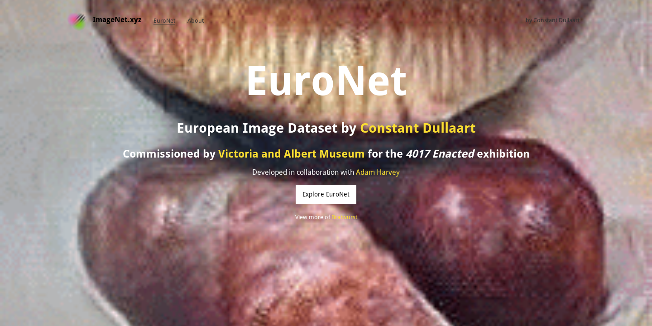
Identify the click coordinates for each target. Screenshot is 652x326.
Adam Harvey (378, 172)
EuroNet (164, 20)
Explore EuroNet (326, 194)
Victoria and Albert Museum (291, 154)
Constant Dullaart (556, 20)
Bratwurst (344, 217)
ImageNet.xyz (117, 19)
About (195, 20)
